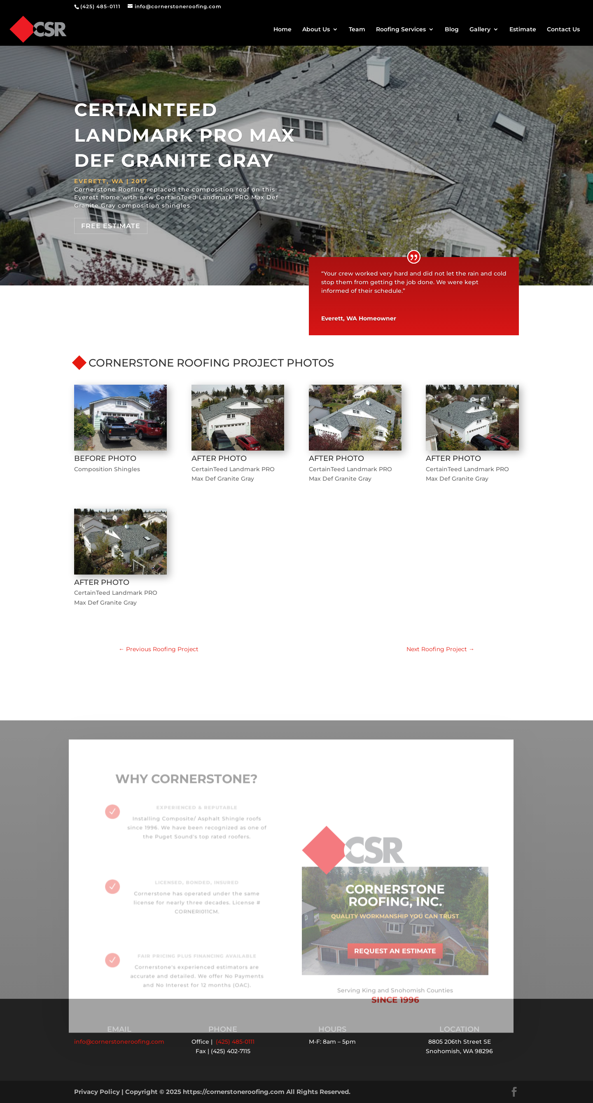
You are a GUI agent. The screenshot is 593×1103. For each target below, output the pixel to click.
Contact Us (563, 29)
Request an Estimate (395, 957)
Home (282, 29)
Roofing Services (401, 29)
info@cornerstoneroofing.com (119, 1041)
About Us (316, 29)
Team (357, 29)
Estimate (522, 29)
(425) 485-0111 (100, 6)
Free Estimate (110, 226)
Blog (452, 29)
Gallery (479, 29)
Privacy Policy (97, 1092)
